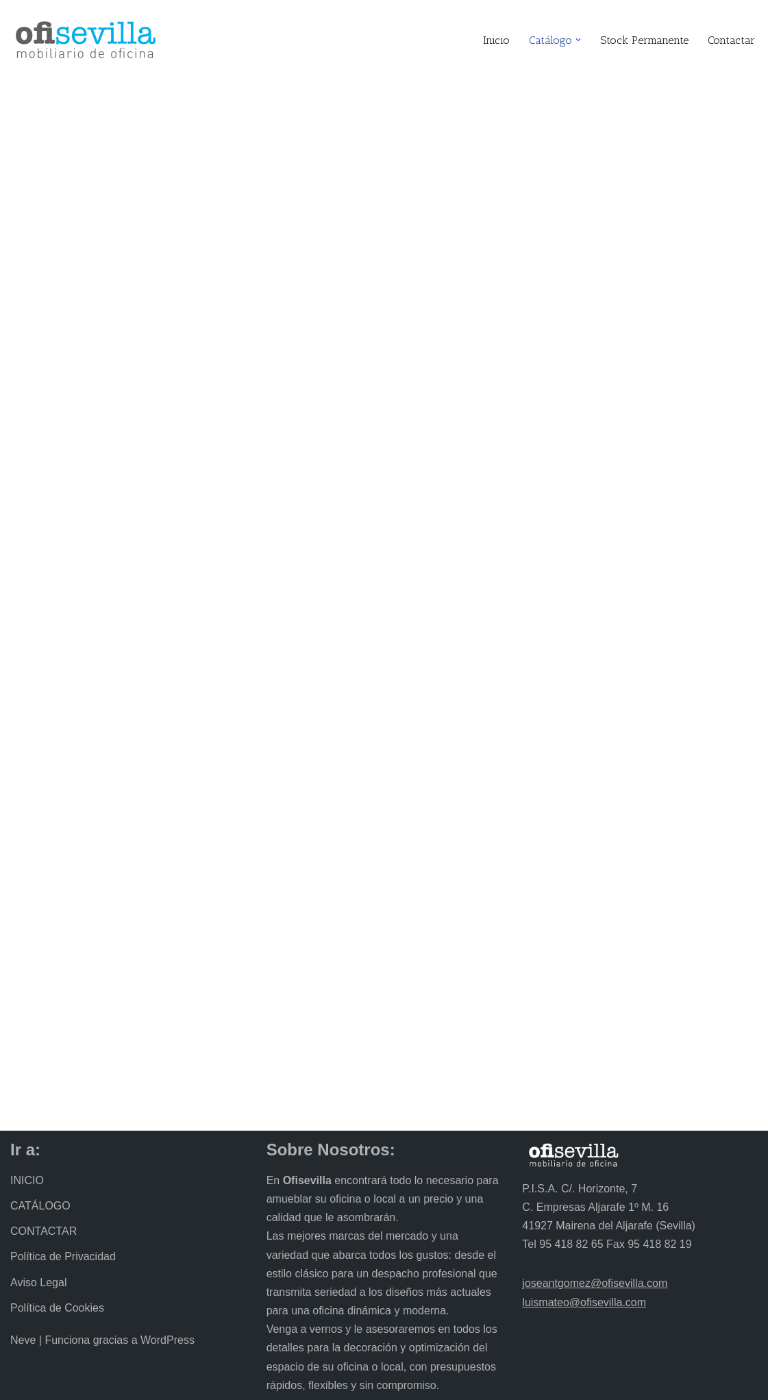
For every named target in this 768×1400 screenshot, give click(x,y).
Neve (23, 1340)
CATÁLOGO (40, 1206)
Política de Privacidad (63, 1256)
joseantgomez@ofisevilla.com (594, 1283)
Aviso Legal (38, 1282)
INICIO (27, 1180)
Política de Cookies (57, 1308)
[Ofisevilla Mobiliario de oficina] (85, 39)
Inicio (496, 40)
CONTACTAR (43, 1231)
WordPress (167, 1340)
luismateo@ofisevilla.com (584, 1302)
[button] (578, 39)
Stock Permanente (644, 40)
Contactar (731, 40)
